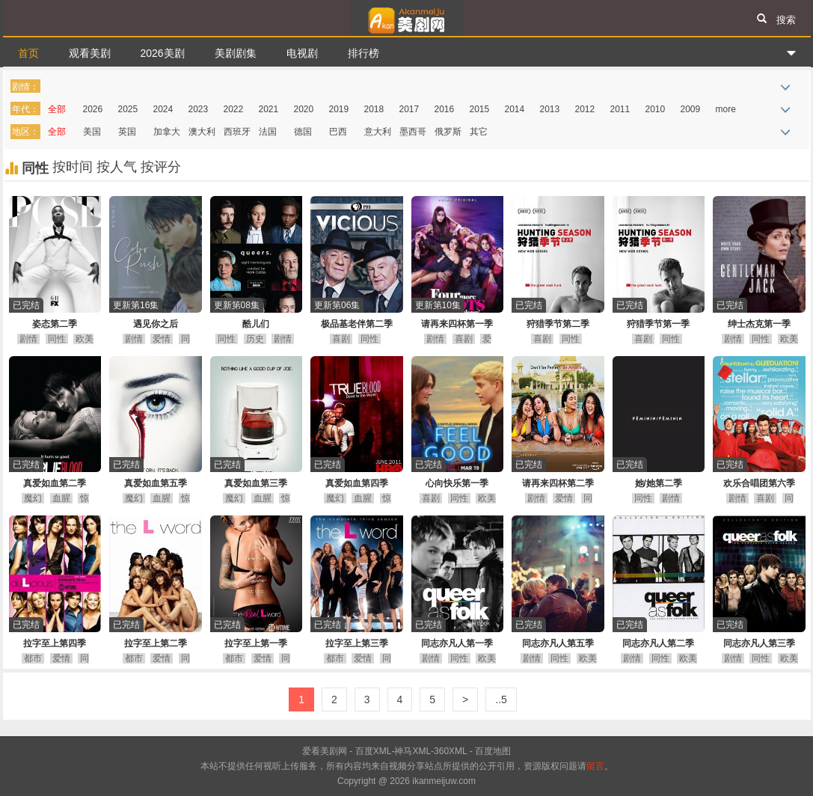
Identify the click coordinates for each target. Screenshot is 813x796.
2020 (304, 109)
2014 (515, 109)
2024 (163, 109)
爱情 (162, 339)
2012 (585, 109)
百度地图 (493, 751)
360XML (450, 751)
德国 (303, 131)
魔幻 (33, 498)
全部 (57, 109)
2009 (691, 109)
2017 (409, 109)
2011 (620, 109)
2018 (374, 109)
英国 (127, 131)
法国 (268, 131)
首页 (28, 53)
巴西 (338, 131)
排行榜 (363, 53)
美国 (92, 131)
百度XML (373, 751)
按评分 (161, 166)
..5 (501, 699)
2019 (339, 109)
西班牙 (237, 131)
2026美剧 (163, 53)
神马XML (412, 751)
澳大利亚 (201, 134)
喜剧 (341, 339)
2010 (655, 109)
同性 (57, 339)
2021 (269, 109)
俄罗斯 (448, 131)
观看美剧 (90, 53)
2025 (128, 109)
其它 (479, 131)
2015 (480, 109)
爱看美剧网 (407, 18)
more (726, 109)
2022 (234, 109)
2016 (445, 109)
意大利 (377, 131)
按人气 (118, 166)
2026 (93, 109)
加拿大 (166, 131)
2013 (550, 109)
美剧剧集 (236, 53)
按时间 (74, 166)
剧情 (28, 339)
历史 (255, 339)
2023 (198, 109)
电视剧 (302, 53)
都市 (33, 658)
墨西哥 (412, 131)
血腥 (61, 498)
